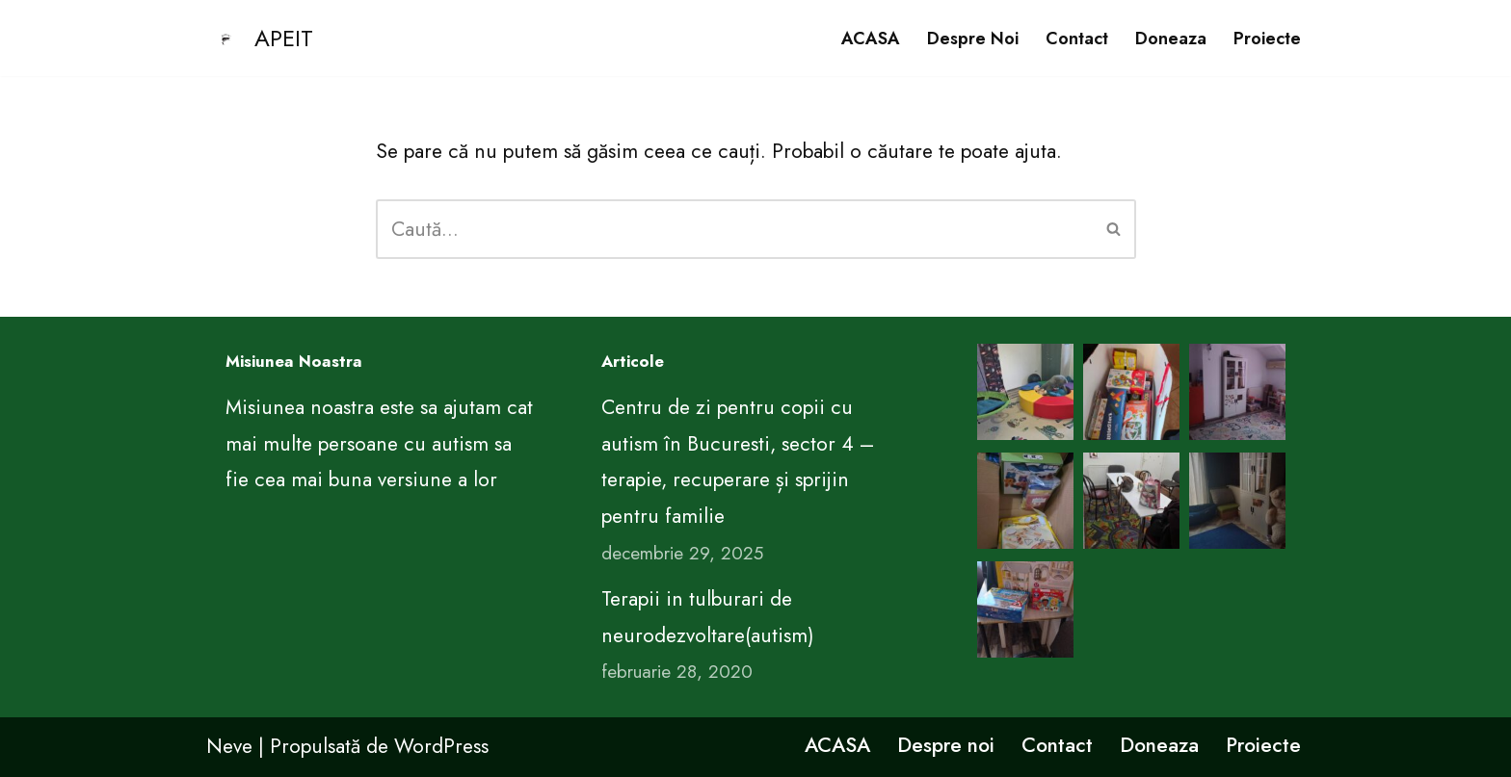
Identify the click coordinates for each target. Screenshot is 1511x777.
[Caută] (734, 229)
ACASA (870, 38)
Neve (229, 746)
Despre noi (973, 38)
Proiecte (1267, 38)
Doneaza (1170, 38)
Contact (1077, 38)
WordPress (441, 746)
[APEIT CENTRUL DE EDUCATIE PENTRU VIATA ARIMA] (259, 38)
